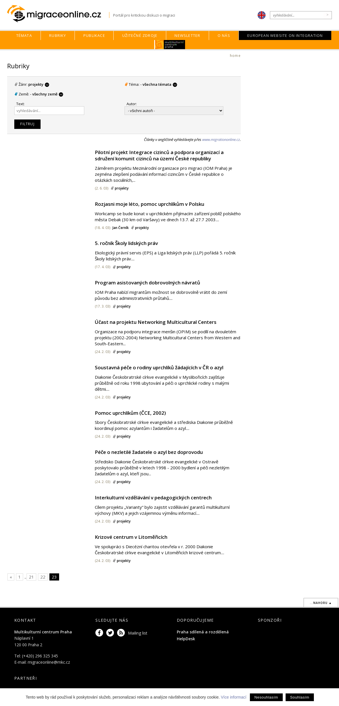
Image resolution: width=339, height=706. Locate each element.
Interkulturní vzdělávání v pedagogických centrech (153, 497)
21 (31, 577)
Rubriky (57, 35)
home (235, 55)
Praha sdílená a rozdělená (203, 632)
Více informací (233, 697)
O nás (224, 35)
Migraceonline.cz (58, 14)
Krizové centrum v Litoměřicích (131, 537)
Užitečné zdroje (139, 35)
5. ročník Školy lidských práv (126, 243)
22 (42, 577)
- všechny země (46, 94)
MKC (170, 44)
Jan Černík (121, 227)
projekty (38, 84)
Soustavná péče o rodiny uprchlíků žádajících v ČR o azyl (159, 367)
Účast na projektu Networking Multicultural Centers (155, 322)
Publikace (94, 35)
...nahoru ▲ (321, 603)
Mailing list (137, 633)
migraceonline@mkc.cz (49, 662)
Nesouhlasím (266, 697)
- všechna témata (158, 84)
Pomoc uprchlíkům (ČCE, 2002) (130, 413)
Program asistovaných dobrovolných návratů (147, 282)
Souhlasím (299, 697)
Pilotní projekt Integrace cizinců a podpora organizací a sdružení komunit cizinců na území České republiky (159, 155)
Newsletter (187, 35)
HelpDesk (186, 638)
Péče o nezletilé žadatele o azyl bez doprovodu (149, 452)
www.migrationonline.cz (221, 139)
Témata (24, 35)
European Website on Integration (285, 35)
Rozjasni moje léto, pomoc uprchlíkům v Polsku (149, 204)
